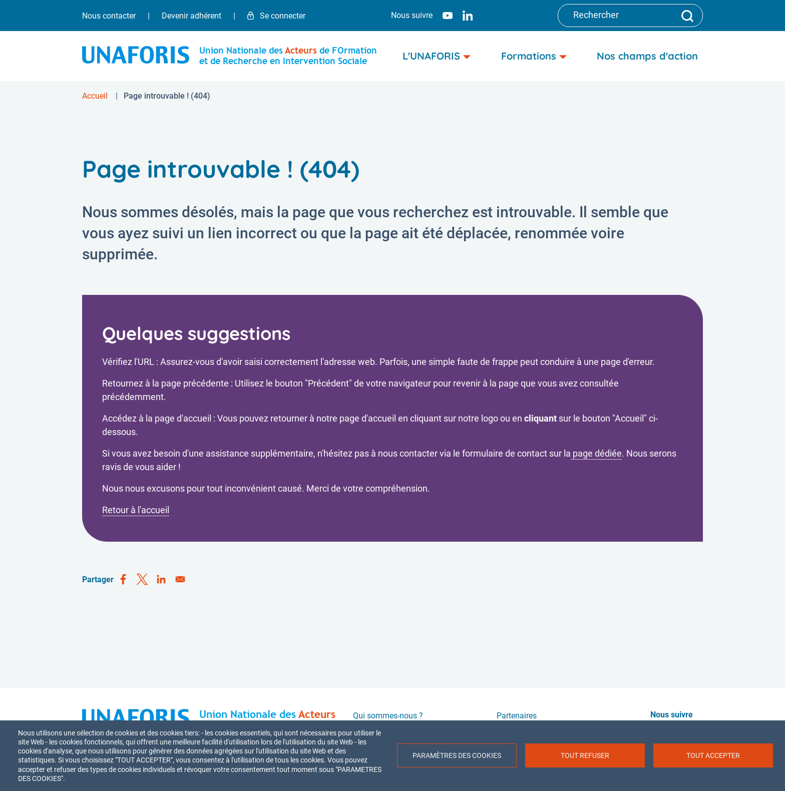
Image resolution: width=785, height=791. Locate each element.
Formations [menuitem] (534, 56)
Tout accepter (713, 755)
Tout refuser (585, 755)
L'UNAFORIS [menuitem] (437, 56)
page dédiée (596, 453)
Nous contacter (109, 16)
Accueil (95, 96)
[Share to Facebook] (123, 580)
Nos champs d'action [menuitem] (647, 56)
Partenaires (517, 715)
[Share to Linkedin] (161, 580)
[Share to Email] (180, 580)
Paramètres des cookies (457, 755)
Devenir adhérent (191, 16)
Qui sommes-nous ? (388, 715)
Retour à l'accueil (135, 510)
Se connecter (276, 16)
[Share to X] (142, 580)
